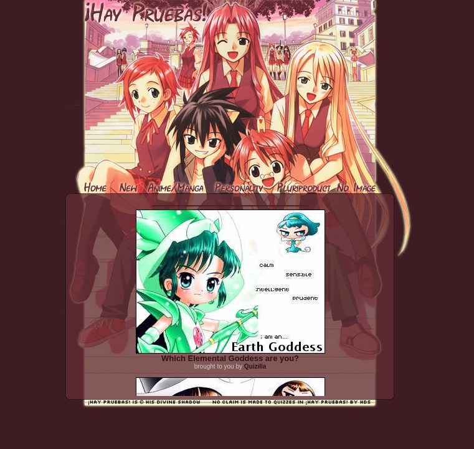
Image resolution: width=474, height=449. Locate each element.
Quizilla (255, 366)
